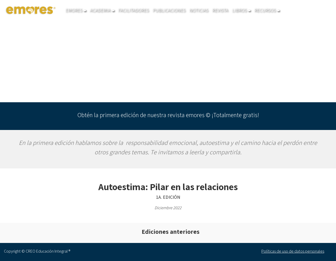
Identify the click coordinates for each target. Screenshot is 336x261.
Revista (220, 10)
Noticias (198, 10)
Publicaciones (169, 10)
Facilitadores (133, 10)
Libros (241, 10)
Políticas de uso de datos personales (292, 251)
